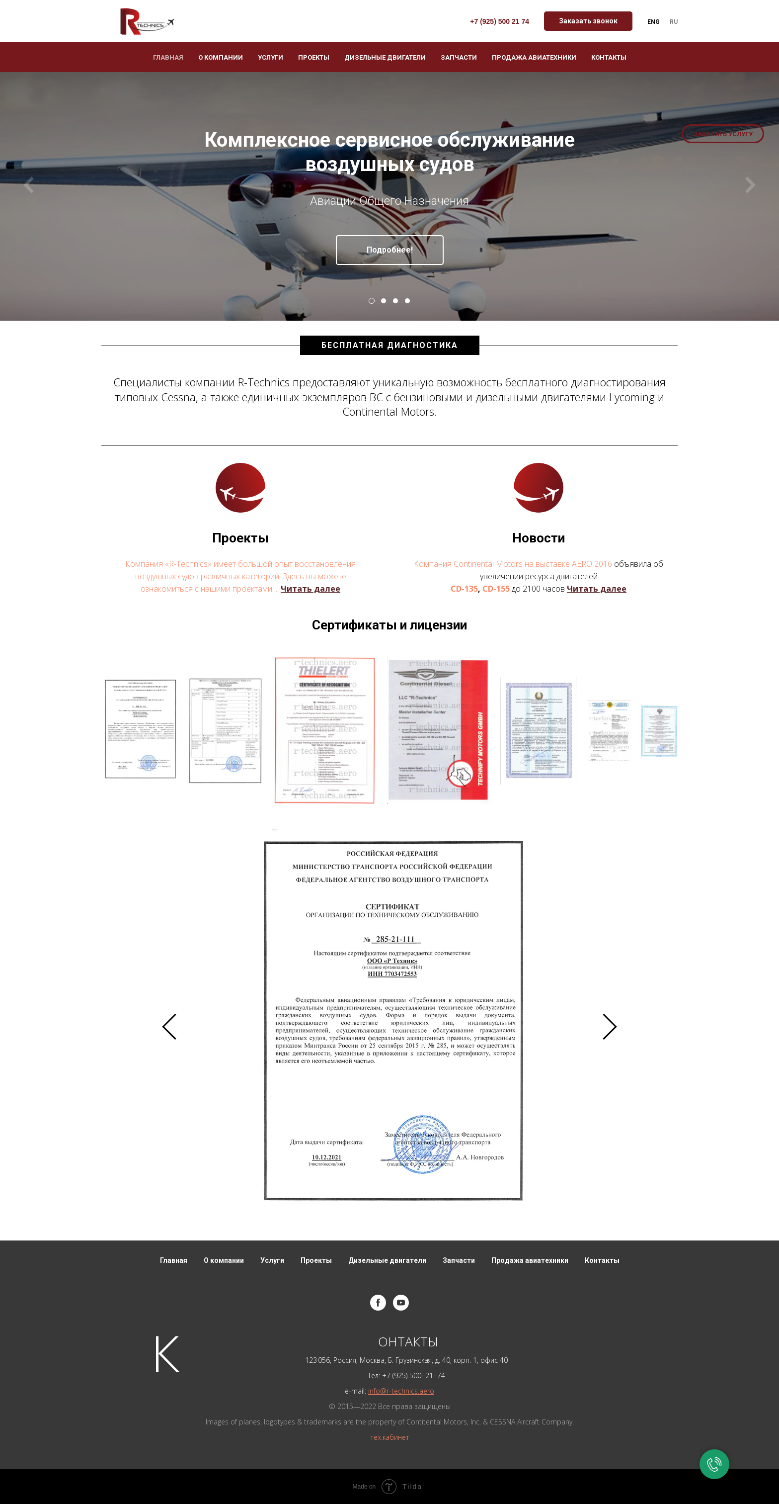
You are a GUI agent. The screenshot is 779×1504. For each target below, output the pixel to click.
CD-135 (464, 588)
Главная (168, 57)
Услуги (270, 57)
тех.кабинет (389, 1437)
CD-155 (496, 588)
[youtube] (401, 1303)
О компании (220, 57)
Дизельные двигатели (385, 57)
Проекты (313, 57)
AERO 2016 (592, 563)
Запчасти (459, 57)
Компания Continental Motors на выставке (493, 563)
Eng (653, 21)
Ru (674, 21)
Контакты (608, 57)
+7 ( (388, 1375)
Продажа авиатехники (534, 57)
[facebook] (378, 1303)
